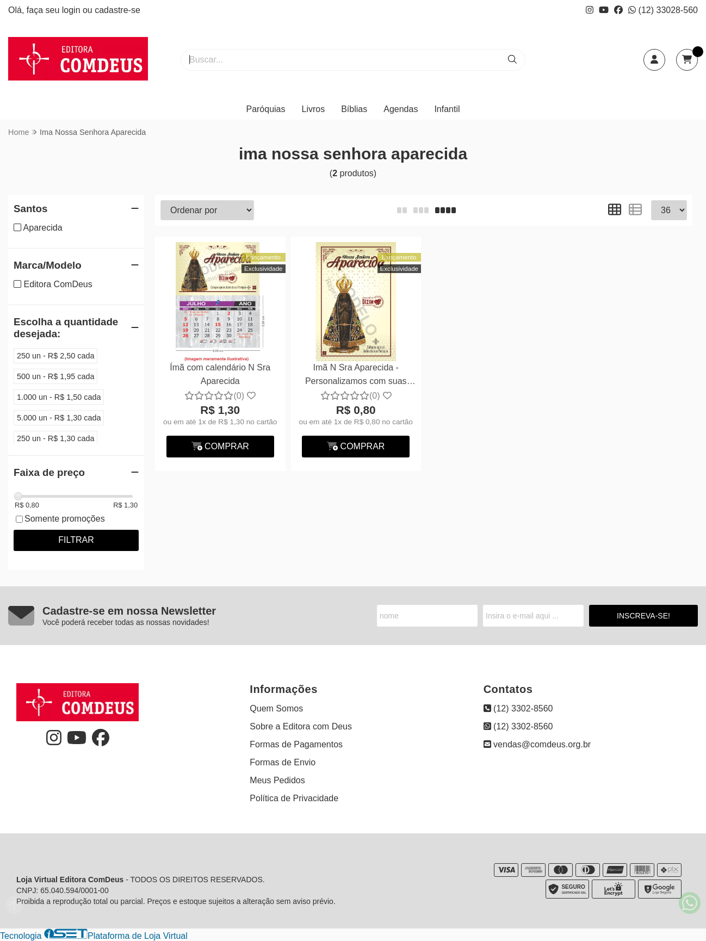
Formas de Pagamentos (296, 744)
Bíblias (354, 109)
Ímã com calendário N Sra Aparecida (220, 374)
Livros (313, 109)
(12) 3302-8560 (518, 708)
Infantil (447, 109)
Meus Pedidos (277, 780)
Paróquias (265, 109)
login (72, 10)
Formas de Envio (282, 762)
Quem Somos (276, 708)
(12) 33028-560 (663, 10)
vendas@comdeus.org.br (537, 744)
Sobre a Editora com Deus (301, 726)
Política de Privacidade (294, 798)
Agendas (400, 109)
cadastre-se (117, 10)
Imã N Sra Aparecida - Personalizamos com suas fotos (356, 375)
